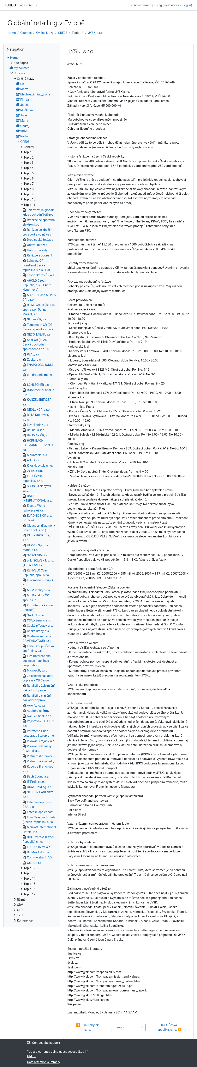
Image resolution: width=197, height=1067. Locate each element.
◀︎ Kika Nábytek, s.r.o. (88, 1027)
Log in (187, 5)
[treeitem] (31, 489)
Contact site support (43, 1043)
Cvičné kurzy (44, 33)
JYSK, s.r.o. (95, 33)
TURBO (10, 5)
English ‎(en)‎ (26, 5)
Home (11, 33)
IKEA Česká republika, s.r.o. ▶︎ (168, 1027)
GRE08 (62, 33)
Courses (26, 33)
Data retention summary (43, 1062)
